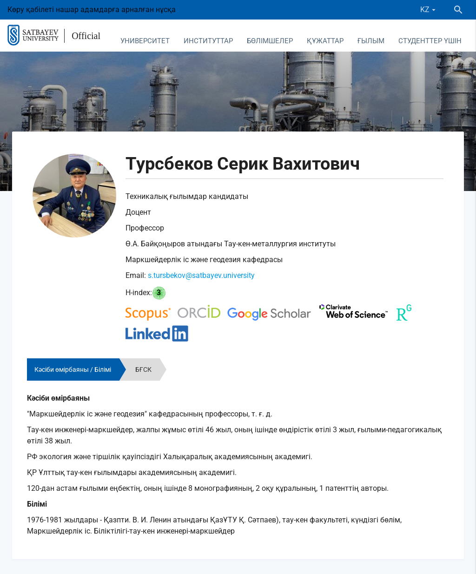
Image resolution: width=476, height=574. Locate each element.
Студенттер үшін (430, 41)
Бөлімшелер (270, 41)
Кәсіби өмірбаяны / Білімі (72, 369)
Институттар (208, 41)
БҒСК (143, 369)
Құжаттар (325, 41)
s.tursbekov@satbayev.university (201, 275)
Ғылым (370, 41)
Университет (145, 41)
